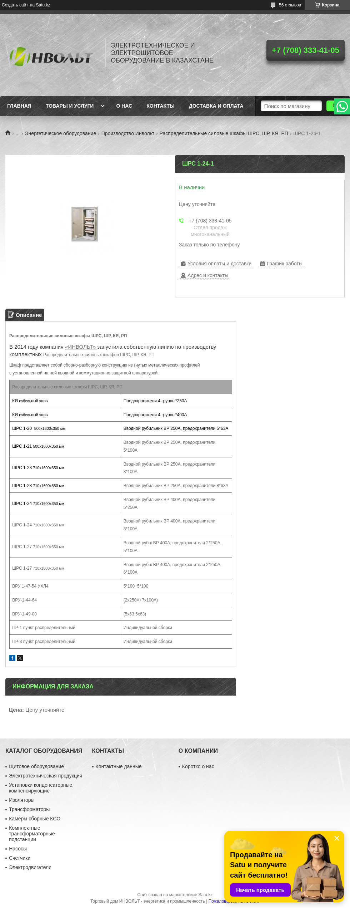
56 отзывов (290, 5)
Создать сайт (15, 5)
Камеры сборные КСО (34, 818)
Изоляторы (21, 800)
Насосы (18, 848)
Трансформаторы (29, 809)
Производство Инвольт (128, 133)
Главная (19, 106)
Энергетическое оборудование (60, 133)
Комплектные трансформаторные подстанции (32, 833)
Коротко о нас (198, 766)
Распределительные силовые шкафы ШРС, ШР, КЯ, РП (224, 133)
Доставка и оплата (216, 106)
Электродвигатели (30, 867)
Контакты (160, 106)
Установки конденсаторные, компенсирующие (41, 788)
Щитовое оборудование (36, 766)
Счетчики (19, 858)
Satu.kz (205, 894)
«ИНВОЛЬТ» (81, 347)
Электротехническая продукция (45, 776)
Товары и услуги (70, 106)
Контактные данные (119, 766)
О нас (124, 106)
